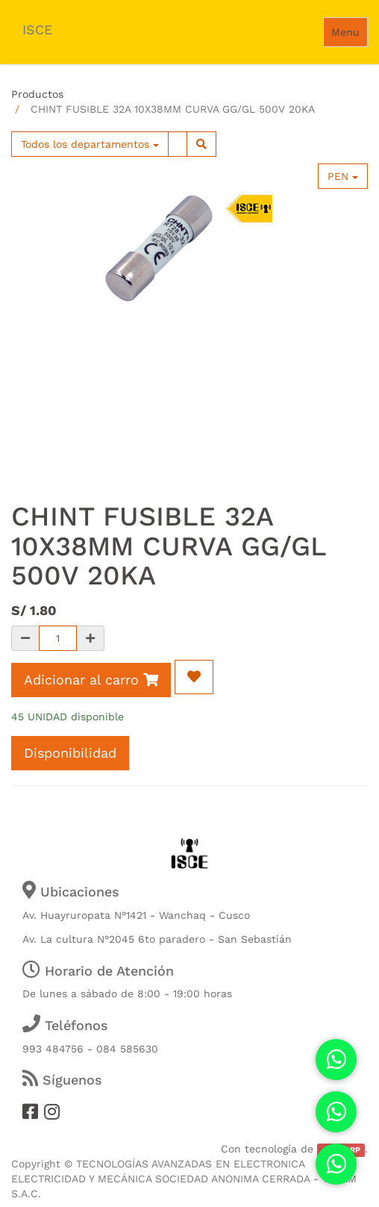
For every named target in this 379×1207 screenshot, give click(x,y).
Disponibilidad (70, 753)
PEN (343, 176)
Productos (37, 94)
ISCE (37, 29)
